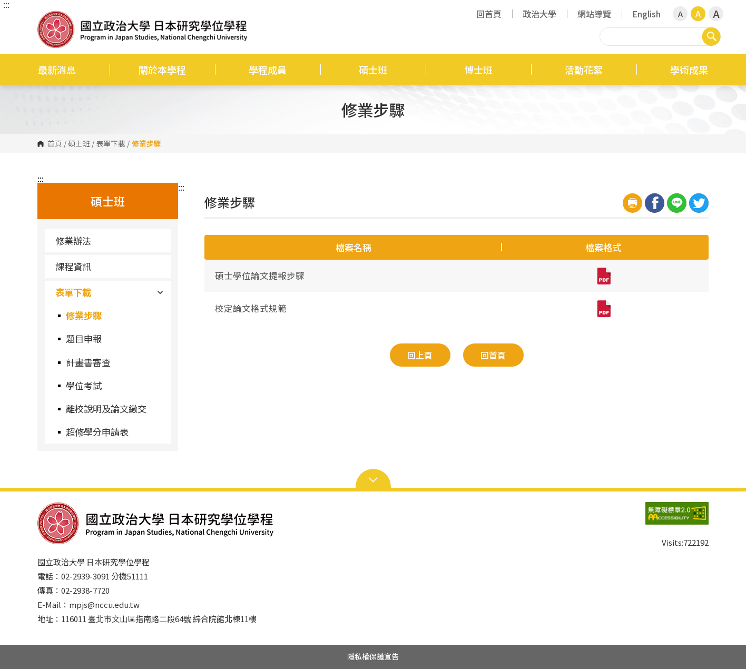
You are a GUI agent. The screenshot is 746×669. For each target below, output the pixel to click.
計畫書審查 (88, 362)
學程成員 (268, 69)
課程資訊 (73, 266)
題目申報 (84, 338)
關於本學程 (162, 69)
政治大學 (539, 13)
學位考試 (84, 385)
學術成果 (689, 69)
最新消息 (57, 69)
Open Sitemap (373, 479)
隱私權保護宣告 (373, 656)
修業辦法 (73, 240)
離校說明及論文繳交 (106, 408)
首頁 (54, 143)
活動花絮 (584, 69)
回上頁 (420, 355)
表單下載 (110, 143)
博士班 (478, 69)
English (646, 13)
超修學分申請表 (97, 431)
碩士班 (373, 69)
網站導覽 (594, 13)
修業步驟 (84, 315)
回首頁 (489, 13)
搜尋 (711, 36)
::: (6, 4)
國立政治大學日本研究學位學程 (47, 18)
